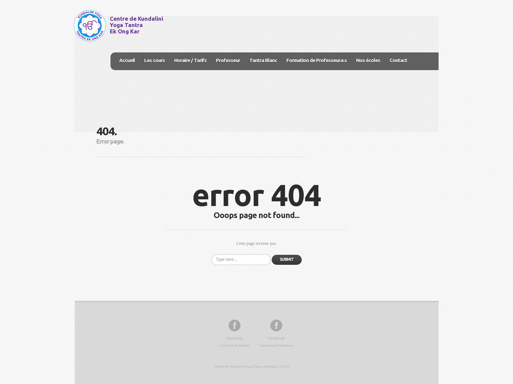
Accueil (127, 60)
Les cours (154, 60)
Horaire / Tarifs (190, 60)
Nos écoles (368, 60)
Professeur (228, 60)
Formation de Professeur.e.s (316, 60)
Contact (398, 60)
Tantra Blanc (263, 60)
